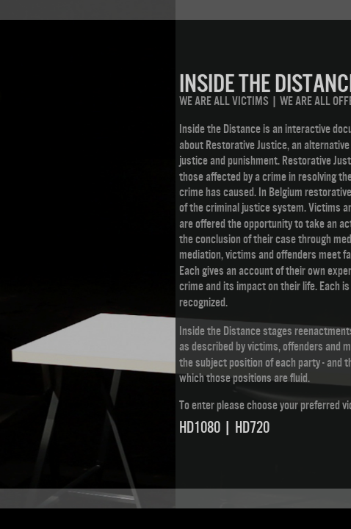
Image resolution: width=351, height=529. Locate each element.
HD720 (252, 427)
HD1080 (199, 427)
